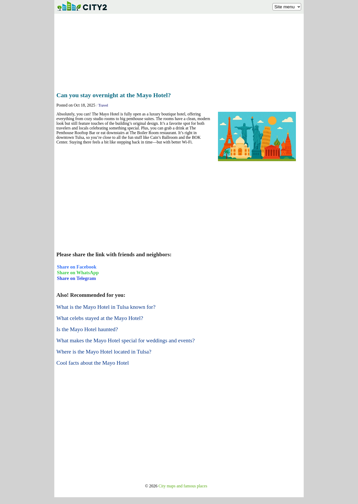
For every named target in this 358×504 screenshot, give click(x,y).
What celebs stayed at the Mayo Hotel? (99, 318)
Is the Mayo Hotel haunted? (87, 329)
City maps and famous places (182, 486)
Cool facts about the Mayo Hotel (92, 363)
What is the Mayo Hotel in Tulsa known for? (106, 307)
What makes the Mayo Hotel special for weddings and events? (125, 340)
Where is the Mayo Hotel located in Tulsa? (103, 352)
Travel (103, 105)
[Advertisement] (179, 51)
